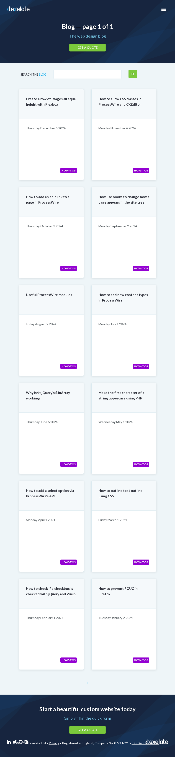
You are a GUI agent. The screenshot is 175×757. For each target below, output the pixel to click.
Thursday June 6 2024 (42, 422)
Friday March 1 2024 (112, 520)
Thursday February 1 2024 (44, 618)
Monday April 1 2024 (40, 520)
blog (42, 74)
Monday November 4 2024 (117, 128)
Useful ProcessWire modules (49, 295)
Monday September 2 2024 (117, 226)
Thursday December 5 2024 (46, 128)
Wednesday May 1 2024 (115, 422)
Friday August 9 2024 (41, 324)
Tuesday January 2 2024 (115, 618)
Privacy (54, 743)
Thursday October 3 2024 (44, 226)
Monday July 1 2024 (112, 324)
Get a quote (87, 47)
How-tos (69, 170)
